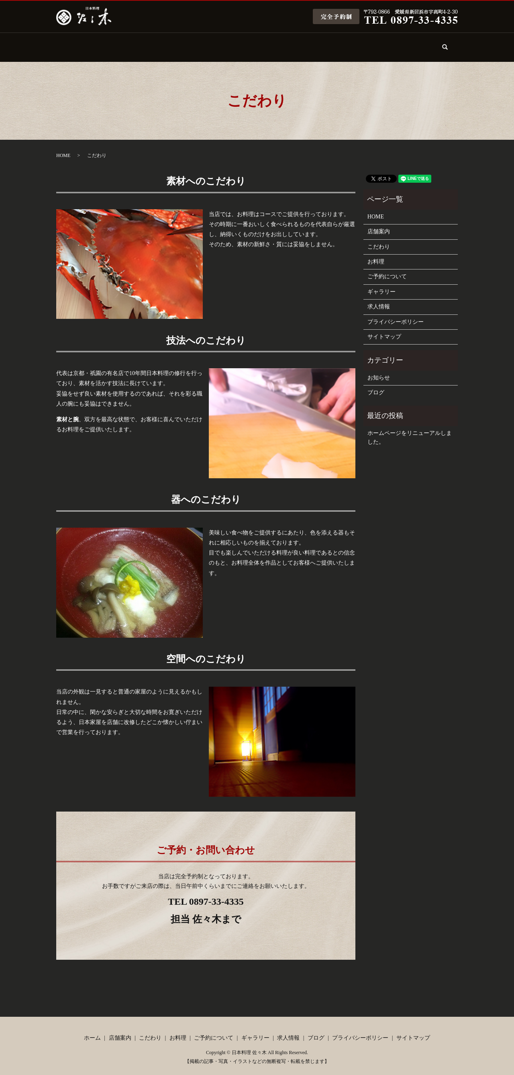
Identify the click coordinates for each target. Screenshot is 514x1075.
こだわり (174, 43)
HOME (63, 148)
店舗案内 (127, 43)
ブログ (408, 43)
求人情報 (362, 43)
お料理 (220, 43)
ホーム (79, 43)
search (450, 48)
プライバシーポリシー (395, 315)
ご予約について (268, 43)
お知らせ (378, 371)
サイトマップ (384, 330)
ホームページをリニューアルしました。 (409, 430)
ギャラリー (315, 43)
